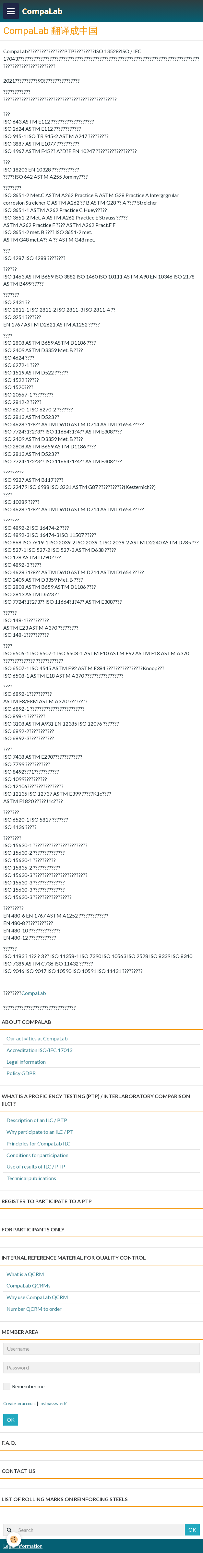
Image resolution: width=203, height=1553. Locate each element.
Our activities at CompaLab (37, 1038)
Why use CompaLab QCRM (37, 1297)
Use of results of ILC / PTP (35, 1166)
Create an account (19, 1403)
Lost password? (53, 1403)
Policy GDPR (21, 1073)
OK (11, 1420)
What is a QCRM (25, 1274)
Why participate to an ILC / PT (40, 1132)
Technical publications (31, 1178)
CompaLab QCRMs (28, 1285)
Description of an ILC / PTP (36, 1120)
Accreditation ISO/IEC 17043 (39, 1050)
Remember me (23, 1386)
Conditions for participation (37, 1155)
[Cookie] (13, 1539)
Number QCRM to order (34, 1309)
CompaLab (33, 993)
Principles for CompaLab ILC (38, 1143)
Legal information (26, 1062)
